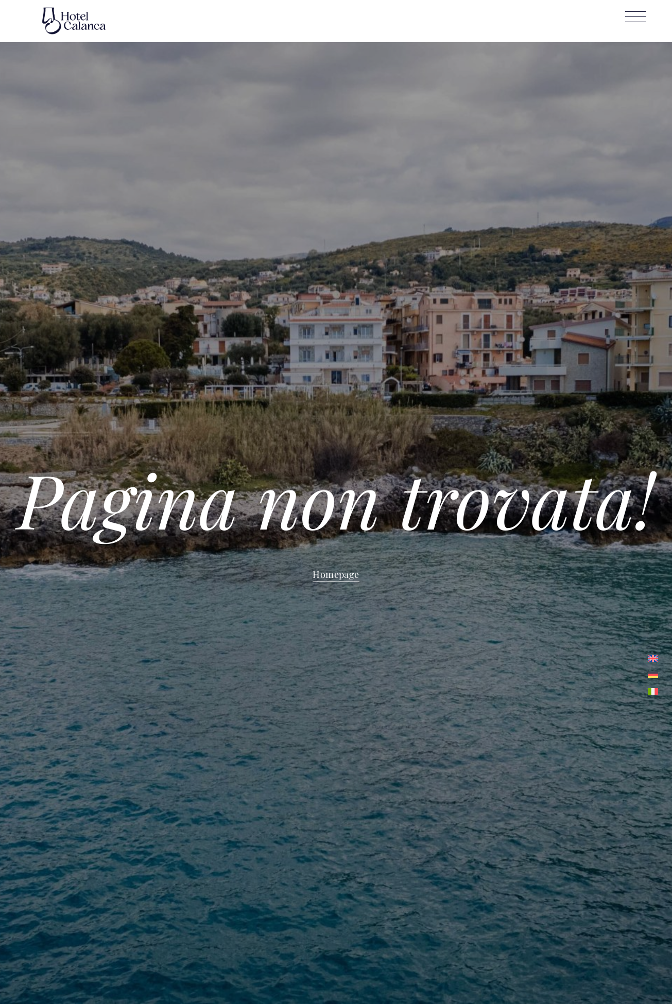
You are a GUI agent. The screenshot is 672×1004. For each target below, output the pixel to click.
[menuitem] (653, 658)
